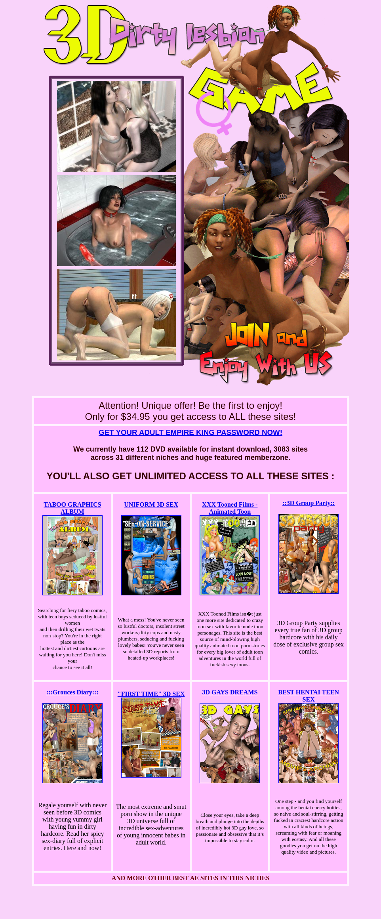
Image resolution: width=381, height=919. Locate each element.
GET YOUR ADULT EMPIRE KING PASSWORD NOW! (190, 432)
